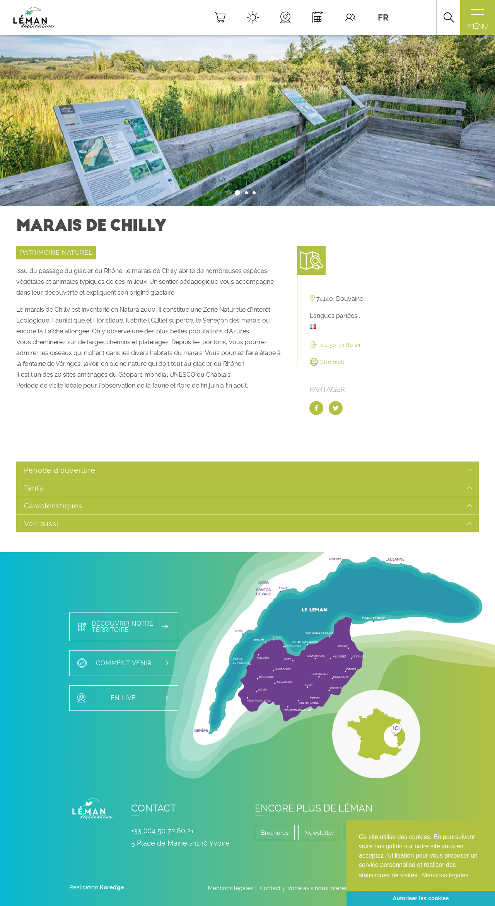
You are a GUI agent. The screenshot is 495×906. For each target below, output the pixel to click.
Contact (270, 888)
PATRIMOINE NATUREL (56, 252)
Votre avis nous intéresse (320, 888)
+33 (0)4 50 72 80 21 (162, 831)
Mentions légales (230, 888)
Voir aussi (41, 524)
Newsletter (319, 832)
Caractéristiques (53, 506)
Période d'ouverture (60, 470)
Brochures (274, 832)
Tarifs (33, 488)
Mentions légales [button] (445, 875)
